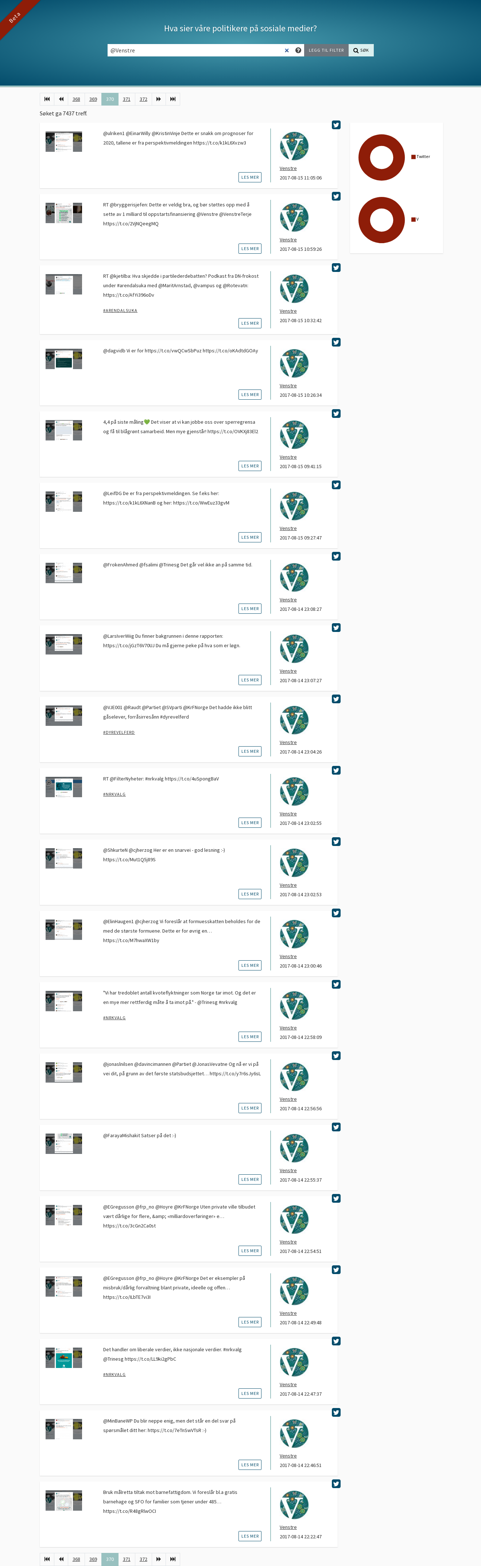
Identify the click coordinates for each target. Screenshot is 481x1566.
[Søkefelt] (200, 50)
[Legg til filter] (326, 50)
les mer (250, 177)
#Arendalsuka (120, 310)
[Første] (47, 99)
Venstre (288, 168)
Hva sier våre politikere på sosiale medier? (240, 28)
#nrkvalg (114, 794)
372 (143, 99)
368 (76, 99)
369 (93, 99)
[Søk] (361, 50)
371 (127, 99)
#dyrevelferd (119, 732)
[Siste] (173, 99)
